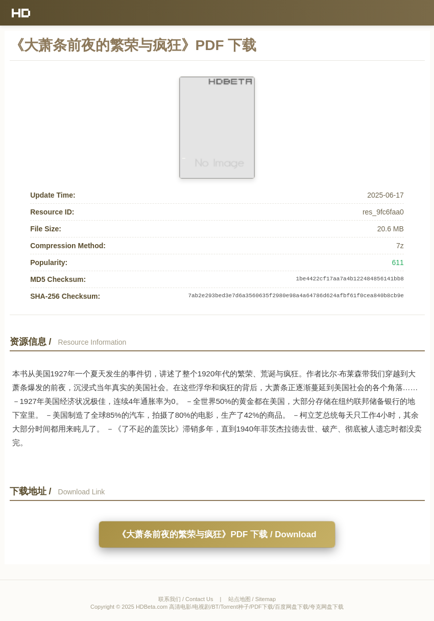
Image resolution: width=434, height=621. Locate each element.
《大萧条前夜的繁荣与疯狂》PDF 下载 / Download (216, 534)
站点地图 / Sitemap (252, 599)
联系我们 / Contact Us (185, 599)
